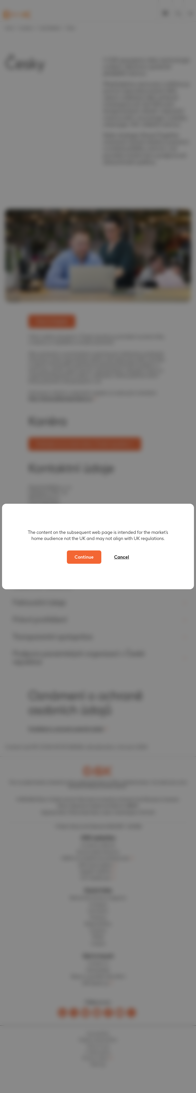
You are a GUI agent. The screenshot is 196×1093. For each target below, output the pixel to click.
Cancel (121, 557)
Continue (84, 557)
